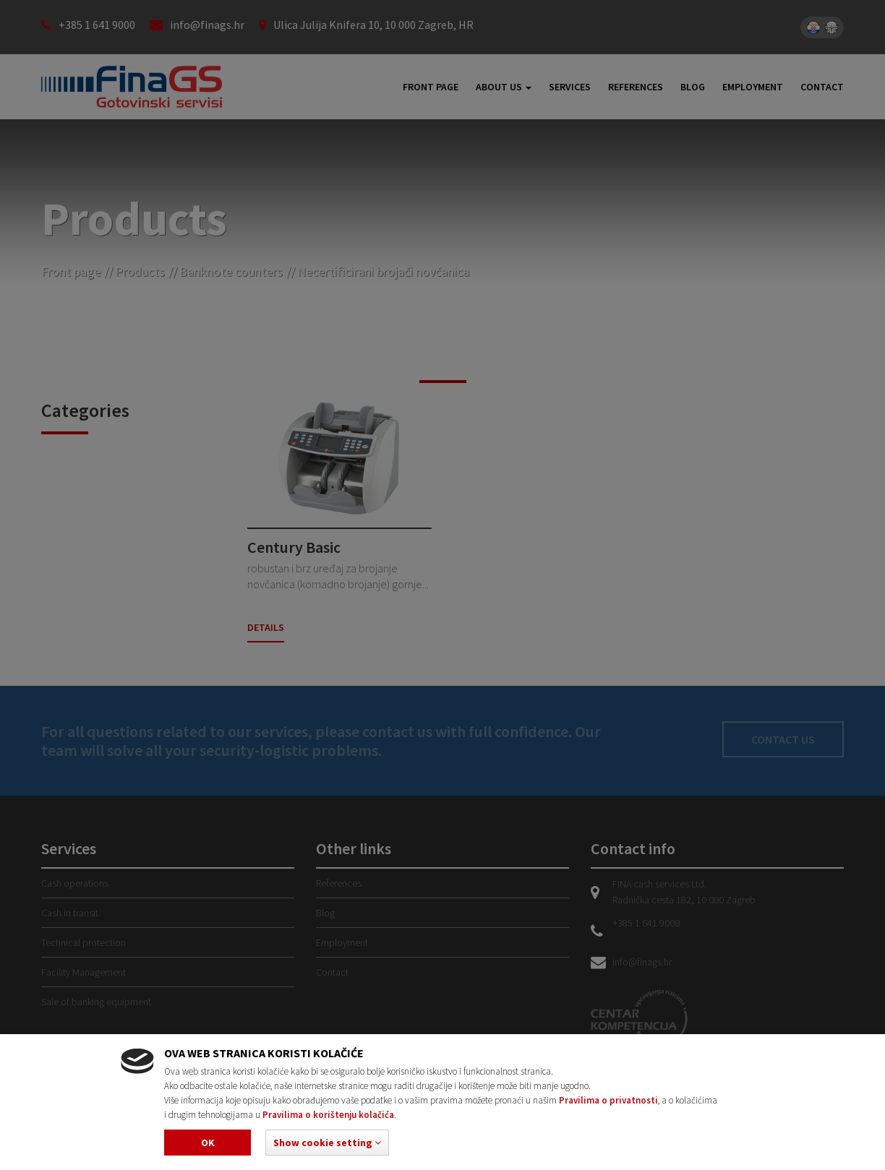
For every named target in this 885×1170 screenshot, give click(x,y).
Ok (208, 1142)
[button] (327, 1143)
